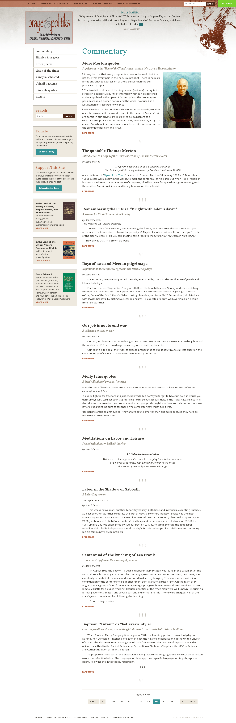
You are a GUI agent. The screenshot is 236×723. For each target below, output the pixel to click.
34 (140, 701)
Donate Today (46, 151)
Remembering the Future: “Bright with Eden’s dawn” (129, 209)
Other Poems (44, 64)
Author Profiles (129, 3)
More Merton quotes (101, 63)
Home (31, 3)
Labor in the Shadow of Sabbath (111, 489)
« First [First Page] (93, 701)
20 (121, 701)
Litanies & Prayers (47, 58)
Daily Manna (130, 13)
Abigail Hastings (46, 84)
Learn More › (43, 227)
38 (172, 701)
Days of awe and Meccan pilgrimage (115, 264)
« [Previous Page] (102, 701)
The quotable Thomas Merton (109, 151)
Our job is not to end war (104, 325)
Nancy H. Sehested (47, 77)
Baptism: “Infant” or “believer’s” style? (117, 624)
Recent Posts (102, 3)
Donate (227, 3)
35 (148, 701)
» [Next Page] (182, 701)
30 (129, 701)
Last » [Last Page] (192, 701)
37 (164, 701)
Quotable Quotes (46, 90)
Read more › (88, 132)
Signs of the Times (114, 175)
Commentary (44, 51)
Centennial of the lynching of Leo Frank (118, 555)
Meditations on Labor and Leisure (113, 438)
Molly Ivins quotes (99, 376)
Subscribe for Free (49, 188)
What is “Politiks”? (54, 3)
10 (113, 701)
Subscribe (81, 3)
